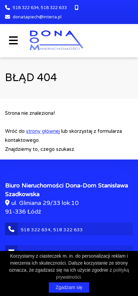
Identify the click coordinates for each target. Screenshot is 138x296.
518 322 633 (54, 7)
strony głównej (43, 131)
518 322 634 (26, 7)
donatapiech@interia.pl (37, 17)
